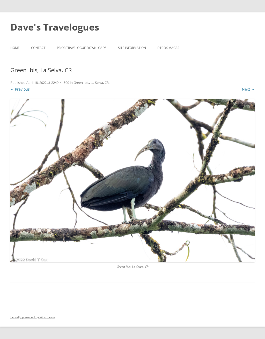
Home (15, 48)
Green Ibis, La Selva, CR (91, 82)
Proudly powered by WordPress (32, 317)
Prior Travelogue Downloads (82, 48)
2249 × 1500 (60, 82)
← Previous (20, 89)
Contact (38, 48)
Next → (248, 89)
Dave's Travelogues (54, 27)
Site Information (132, 48)
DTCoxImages (168, 48)
